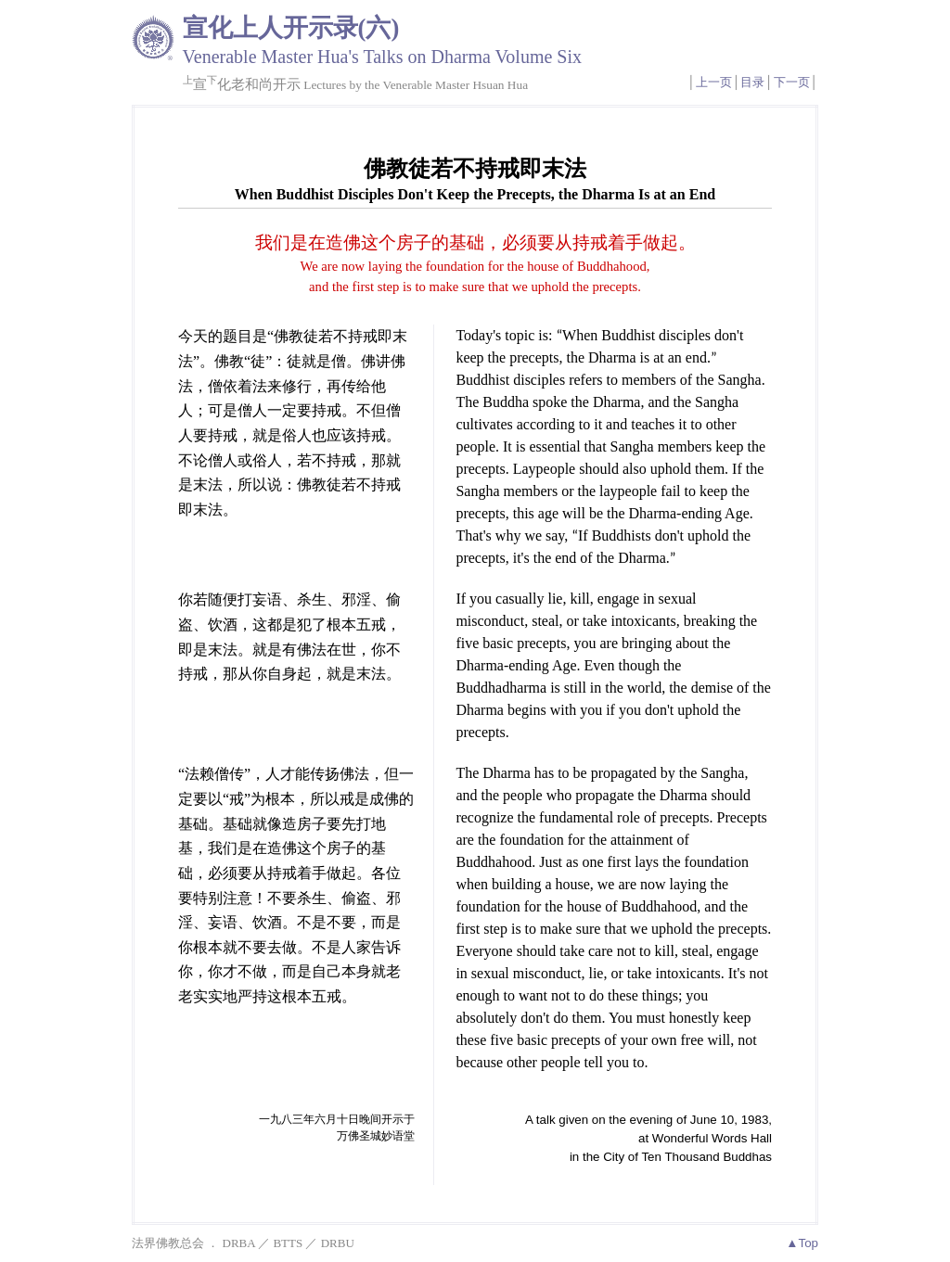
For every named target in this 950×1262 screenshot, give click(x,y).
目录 (752, 82)
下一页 (792, 82)
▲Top (802, 1243)
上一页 (714, 82)
